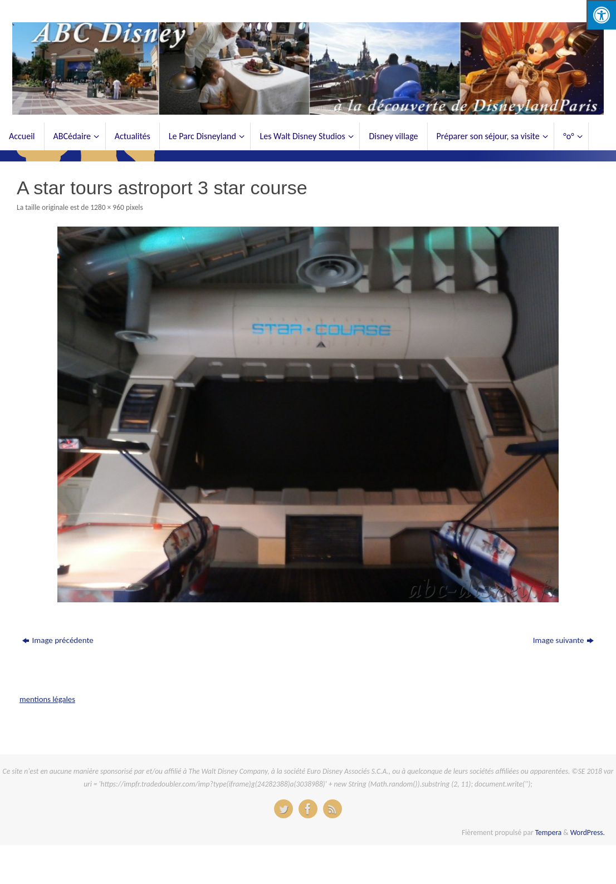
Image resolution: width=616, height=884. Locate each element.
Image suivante (563, 640)
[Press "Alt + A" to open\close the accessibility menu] (601, 15)
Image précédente (57, 640)
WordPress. (587, 832)
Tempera (548, 832)
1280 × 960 (107, 207)
